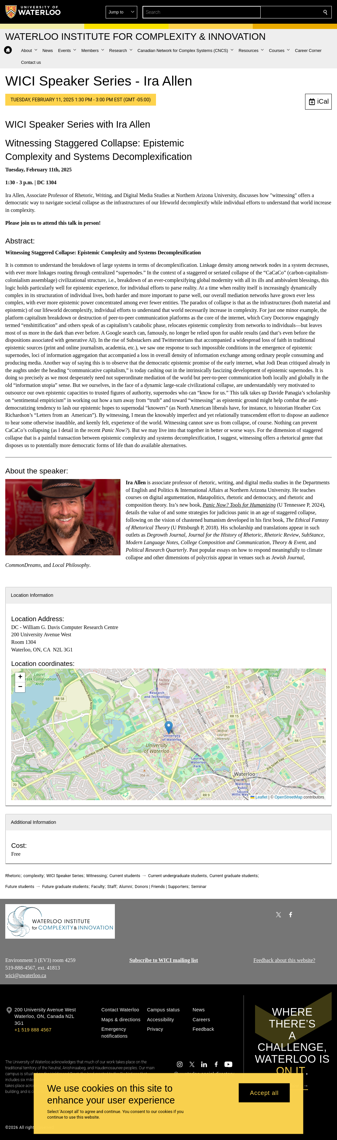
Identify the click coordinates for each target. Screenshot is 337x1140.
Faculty (97, 886)
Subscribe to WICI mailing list (163, 960)
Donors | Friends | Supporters (162, 886)
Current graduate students (234, 875)
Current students (125, 875)
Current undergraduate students (177, 875)
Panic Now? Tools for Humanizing (239, 505)
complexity (33, 875)
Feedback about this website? (284, 960)
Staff (111, 886)
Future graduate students (65, 886)
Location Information (32, 595)
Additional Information (33, 822)
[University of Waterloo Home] (33, 11)
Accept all (264, 1092)
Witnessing (96, 875)
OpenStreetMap (288, 797)
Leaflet (258, 797)
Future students (19, 886)
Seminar (198, 886)
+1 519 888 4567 (32, 1029)
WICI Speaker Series (65, 875)
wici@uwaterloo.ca (25, 975)
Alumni (125, 886)
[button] (277, 12)
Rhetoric (13, 875)
